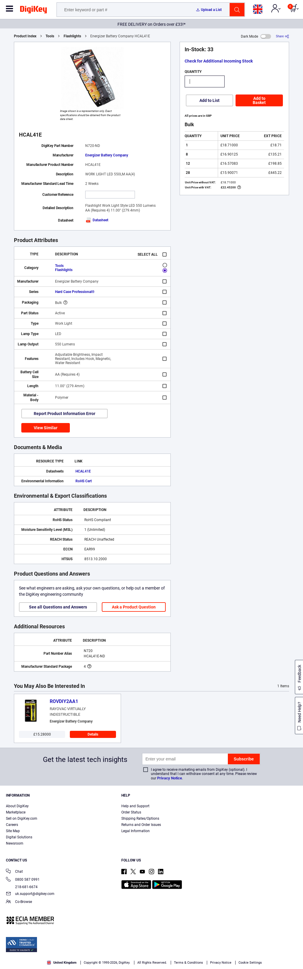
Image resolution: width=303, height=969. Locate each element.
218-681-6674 (22, 887)
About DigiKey (17, 806)
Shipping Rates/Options (140, 818)
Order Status (131, 812)
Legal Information (135, 831)
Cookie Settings (250, 963)
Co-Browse (19, 902)
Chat (14, 872)
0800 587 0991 (23, 880)
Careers (12, 825)
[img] (33, 10)
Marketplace (15, 812)
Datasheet (96, 220)
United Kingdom (62, 963)
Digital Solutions (19, 837)
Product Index (25, 36)
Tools (50, 36)
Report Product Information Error (64, 413)
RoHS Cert (83, 481)
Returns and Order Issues (141, 825)
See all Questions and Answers (58, 607)
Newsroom (14, 843)
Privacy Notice (169, 778)
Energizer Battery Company (106, 155)
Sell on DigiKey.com (21, 818)
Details (93, 734)
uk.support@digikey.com (30, 894)
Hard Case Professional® (74, 292)
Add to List (209, 100)
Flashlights (72, 36)
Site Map (13, 831)
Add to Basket (259, 100)
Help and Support (135, 806)
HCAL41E (83, 471)
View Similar (45, 427)
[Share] (282, 36)
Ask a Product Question (134, 607)
